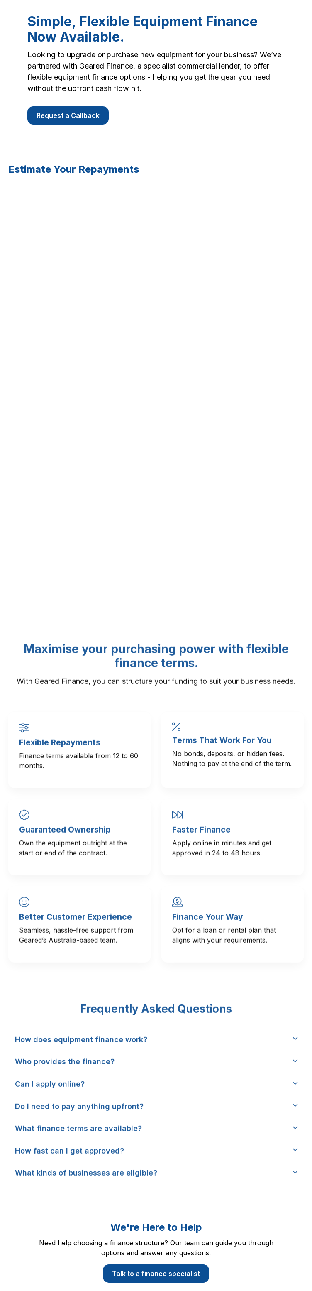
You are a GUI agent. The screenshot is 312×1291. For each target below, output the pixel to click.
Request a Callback (68, 115)
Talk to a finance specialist (156, 1273)
